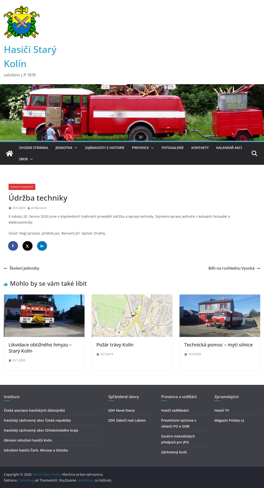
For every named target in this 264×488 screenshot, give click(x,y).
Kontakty (200, 147)
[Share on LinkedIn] (42, 246)
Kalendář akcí (229, 147)
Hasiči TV (221, 410)
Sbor (23, 159)
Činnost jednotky (21, 187)
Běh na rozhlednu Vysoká (234, 268)
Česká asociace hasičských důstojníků (34, 410)
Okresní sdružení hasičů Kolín (28, 440)
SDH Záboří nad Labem (127, 420)
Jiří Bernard (38, 208)
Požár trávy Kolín (114, 344)
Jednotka (64, 147)
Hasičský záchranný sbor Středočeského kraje (41, 430)
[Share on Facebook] (13, 246)
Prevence (140, 147)
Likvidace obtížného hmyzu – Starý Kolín (40, 347)
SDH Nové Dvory (121, 410)
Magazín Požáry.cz (229, 420)
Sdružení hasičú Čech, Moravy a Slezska (36, 450)
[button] (74, 147)
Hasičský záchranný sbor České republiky (37, 420)
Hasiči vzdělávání (175, 410)
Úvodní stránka (33, 147)
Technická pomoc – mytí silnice (218, 344)
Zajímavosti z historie (104, 147)
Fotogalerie (173, 147)
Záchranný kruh (174, 452)
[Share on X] (28, 246)
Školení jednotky (21, 268)
